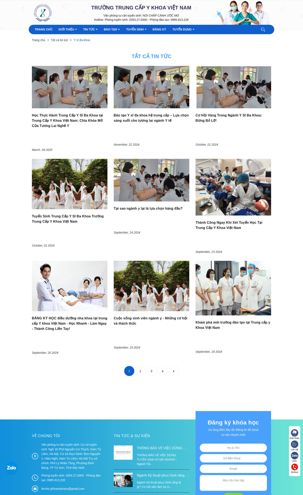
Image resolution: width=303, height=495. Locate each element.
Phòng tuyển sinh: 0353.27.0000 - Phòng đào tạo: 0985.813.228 (146, 19)
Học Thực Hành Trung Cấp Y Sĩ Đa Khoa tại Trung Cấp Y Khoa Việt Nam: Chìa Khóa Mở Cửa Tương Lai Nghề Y (67, 121)
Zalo (294, 457)
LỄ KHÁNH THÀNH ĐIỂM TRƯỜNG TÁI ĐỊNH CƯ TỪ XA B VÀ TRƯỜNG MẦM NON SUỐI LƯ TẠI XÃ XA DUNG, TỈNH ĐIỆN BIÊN (162, 453)
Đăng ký (233, 451)
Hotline (294, 468)
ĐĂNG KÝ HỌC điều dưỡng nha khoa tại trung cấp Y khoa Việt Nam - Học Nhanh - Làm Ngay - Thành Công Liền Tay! (69, 278)
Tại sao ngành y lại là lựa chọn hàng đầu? (148, 208)
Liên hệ (294, 445)
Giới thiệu (294, 434)
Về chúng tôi (46, 390)
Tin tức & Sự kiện (132, 390)
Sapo (129, 485)
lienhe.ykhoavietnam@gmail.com (63, 443)
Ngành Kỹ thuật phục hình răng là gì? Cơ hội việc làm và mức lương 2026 (163, 430)
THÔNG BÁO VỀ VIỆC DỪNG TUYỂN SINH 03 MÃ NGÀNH (159, 403)
